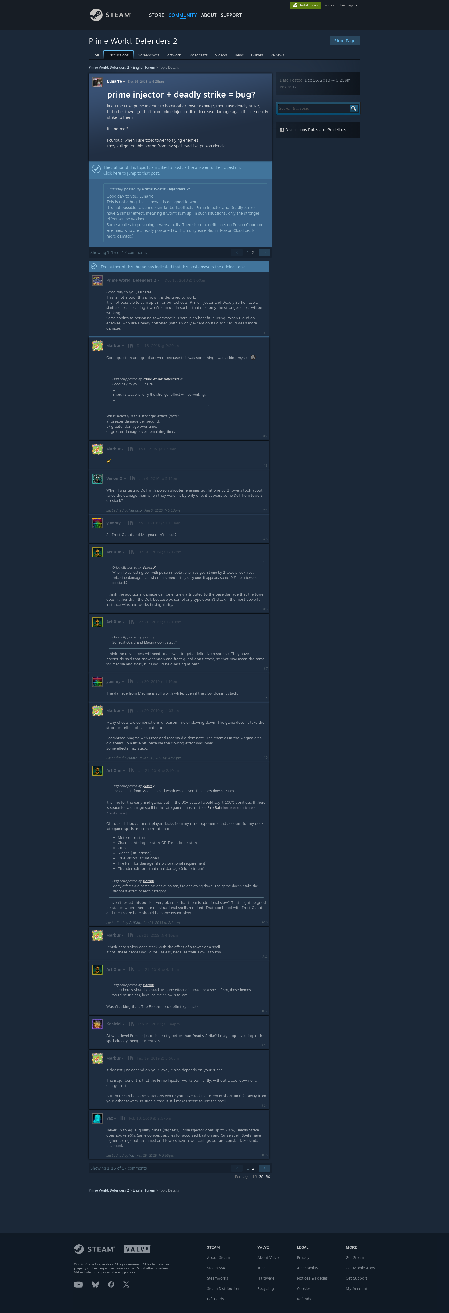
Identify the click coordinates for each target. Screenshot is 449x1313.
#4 (265, 510)
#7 (266, 669)
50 (268, 1176)
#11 (265, 957)
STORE (156, 15)
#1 (266, 333)
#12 (265, 1011)
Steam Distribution (223, 1288)
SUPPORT (231, 15)
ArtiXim (135, 922)
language (347, 5)
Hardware (265, 1278)
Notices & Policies (312, 1278)
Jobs (261, 1267)
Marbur (135, 758)
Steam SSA (216, 1267)
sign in (329, 5)
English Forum (144, 67)
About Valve (268, 1257)
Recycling (265, 1288)
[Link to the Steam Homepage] (115, 19)
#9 (265, 758)
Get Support (356, 1278)
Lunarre (117, 81)
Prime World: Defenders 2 (109, 67)
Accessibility (307, 1267)
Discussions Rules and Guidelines (313, 129)
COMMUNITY (182, 15)
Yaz (132, 1155)
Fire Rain (214, 807)
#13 (265, 1045)
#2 (265, 436)
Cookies (303, 1288)
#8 (265, 698)
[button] (180, 170)
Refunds (304, 1298)
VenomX (136, 510)
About (209, 15)
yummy (148, 637)
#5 (265, 539)
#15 (265, 1155)
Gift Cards (215, 1298)
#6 (265, 609)
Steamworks (217, 1278)
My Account (356, 1288)
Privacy (303, 1257)
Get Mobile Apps (360, 1267)
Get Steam (355, 1257)
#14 (265, 1105)
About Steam (218, 1257)
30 (261, 1176)
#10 (265, 922)
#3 (265, 466)
